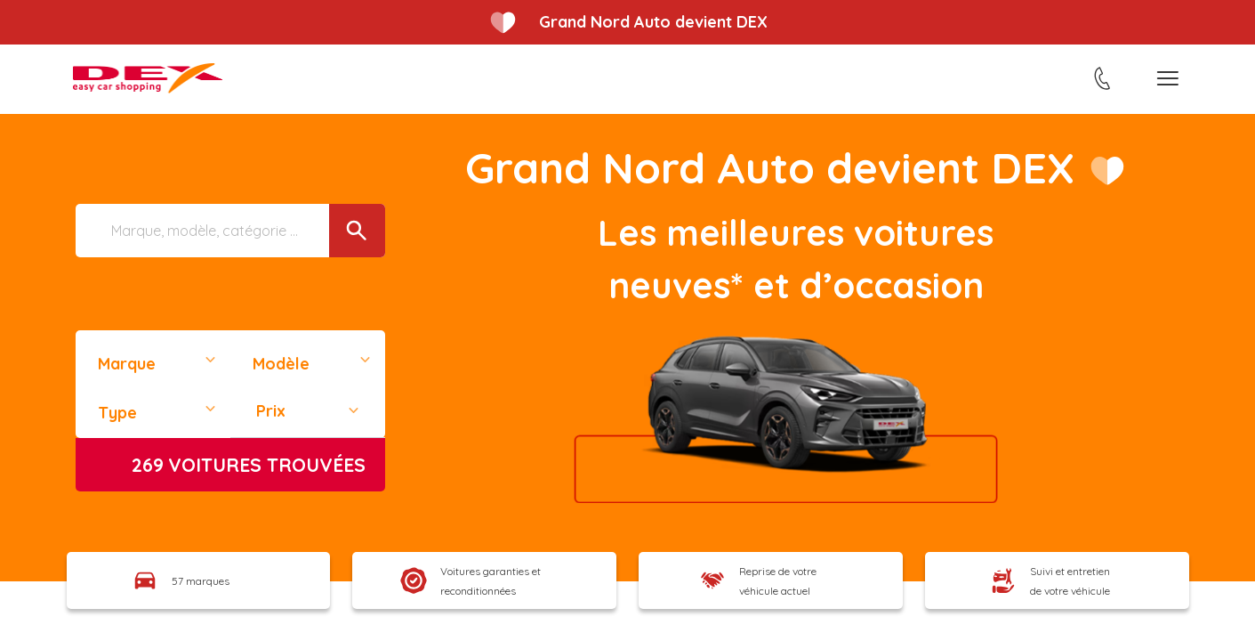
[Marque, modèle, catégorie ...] (230, 230)
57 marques (200, 581)
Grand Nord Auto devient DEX (653, 22)
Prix (271, 411)
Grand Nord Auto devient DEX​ (768, 167)
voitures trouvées (249, 464)
